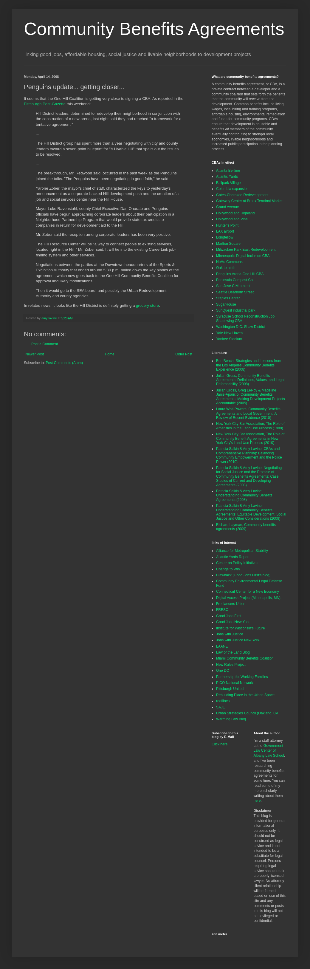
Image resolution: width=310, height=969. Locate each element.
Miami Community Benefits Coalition (245, 658)
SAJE (220, 707)
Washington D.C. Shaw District (240, 327)
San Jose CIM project (233, 286)
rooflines (223, 701)
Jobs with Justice (229, 634)
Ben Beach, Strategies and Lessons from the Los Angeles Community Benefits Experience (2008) (248, 365)
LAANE (222, 646)
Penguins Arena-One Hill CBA (240, 274)
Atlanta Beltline (228, 170)
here (257, 800)
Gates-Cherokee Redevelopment (242, 195)
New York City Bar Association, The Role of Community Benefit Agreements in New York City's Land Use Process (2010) (250, 438)
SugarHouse (226, 304)
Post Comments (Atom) (64, 363)
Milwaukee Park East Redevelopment (245, 249)
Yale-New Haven (229, 333)
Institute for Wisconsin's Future (240, 628)
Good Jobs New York (232, 622)
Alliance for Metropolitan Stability (242, 551)
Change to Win (228, 569)
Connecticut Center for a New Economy (247, 591)
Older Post (183, 354)
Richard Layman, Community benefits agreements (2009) (246, 527)
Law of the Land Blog (233, 652)
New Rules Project (231, 664)
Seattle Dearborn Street (235, 292)
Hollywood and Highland (235, 213)
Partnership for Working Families (242, 677)
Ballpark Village (228, 183)
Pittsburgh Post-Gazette (45, 104)
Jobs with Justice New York (237, 640)
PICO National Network (234, 683)
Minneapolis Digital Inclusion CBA (242, 256)
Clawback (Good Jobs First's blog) (243, 575)
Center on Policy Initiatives (237, 563)
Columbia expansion (232, 189)
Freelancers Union (230, 604)
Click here (219, 744)
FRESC (222, 610)
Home (109, 354)
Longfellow (224, 237)
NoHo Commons (229, 262)
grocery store (147, 305)
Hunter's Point (227, 225)
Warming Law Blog (231, 719)
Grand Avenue (227, 207)
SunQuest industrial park (235, 310)
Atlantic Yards (227, 176)
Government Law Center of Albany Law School (269, 751)
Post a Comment (44, 344)
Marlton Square (228, 244)
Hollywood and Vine (232, 219)
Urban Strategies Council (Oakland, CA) (248, 713)
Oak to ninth (225, 268)
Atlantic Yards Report (232, 557)
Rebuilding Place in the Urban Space (245, 695)
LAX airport (225, 231)
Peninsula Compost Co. (235, 280)
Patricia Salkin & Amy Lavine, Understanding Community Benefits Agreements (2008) (244, 495)
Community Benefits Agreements (154, 29)
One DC (222, 670)
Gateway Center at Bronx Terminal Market (249, 201)
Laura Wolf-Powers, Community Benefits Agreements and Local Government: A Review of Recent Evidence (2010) (248, 413)
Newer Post (34, 354)
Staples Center (228, 298)
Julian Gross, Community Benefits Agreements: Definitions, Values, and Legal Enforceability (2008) (250, 380)
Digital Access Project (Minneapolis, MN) (248, 598)
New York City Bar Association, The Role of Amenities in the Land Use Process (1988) (250, 426)
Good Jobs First (228, 616)
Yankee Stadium (229, 339)
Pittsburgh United (230, 689)
